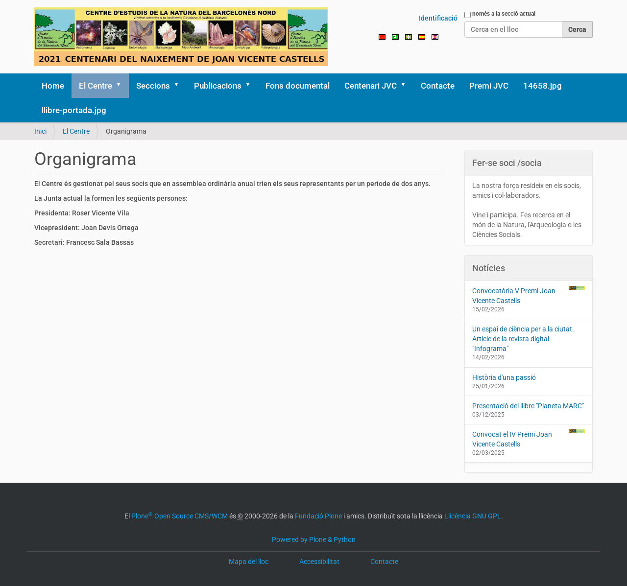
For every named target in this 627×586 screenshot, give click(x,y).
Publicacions (217, 86)
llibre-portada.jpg (74, 110)
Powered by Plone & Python (314, 539)
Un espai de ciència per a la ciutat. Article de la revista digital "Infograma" (523, 338)
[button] (122, 85)
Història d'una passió (504, 377)
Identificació (438, 18)
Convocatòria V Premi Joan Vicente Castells (528, 295)
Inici (40, 131)
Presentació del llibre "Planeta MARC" (528, 406)
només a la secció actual (503, 13)
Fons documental (297, 86)
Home (53, 86)
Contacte (438, 86)
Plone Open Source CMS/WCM (179, 516)
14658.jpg (542, 86)
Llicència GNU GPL (472, 516)
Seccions (153, 86)
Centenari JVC (370, 86)
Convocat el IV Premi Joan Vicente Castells (528, 438)
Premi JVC (488, 86)
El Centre (95, 86)
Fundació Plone (318, 516)
